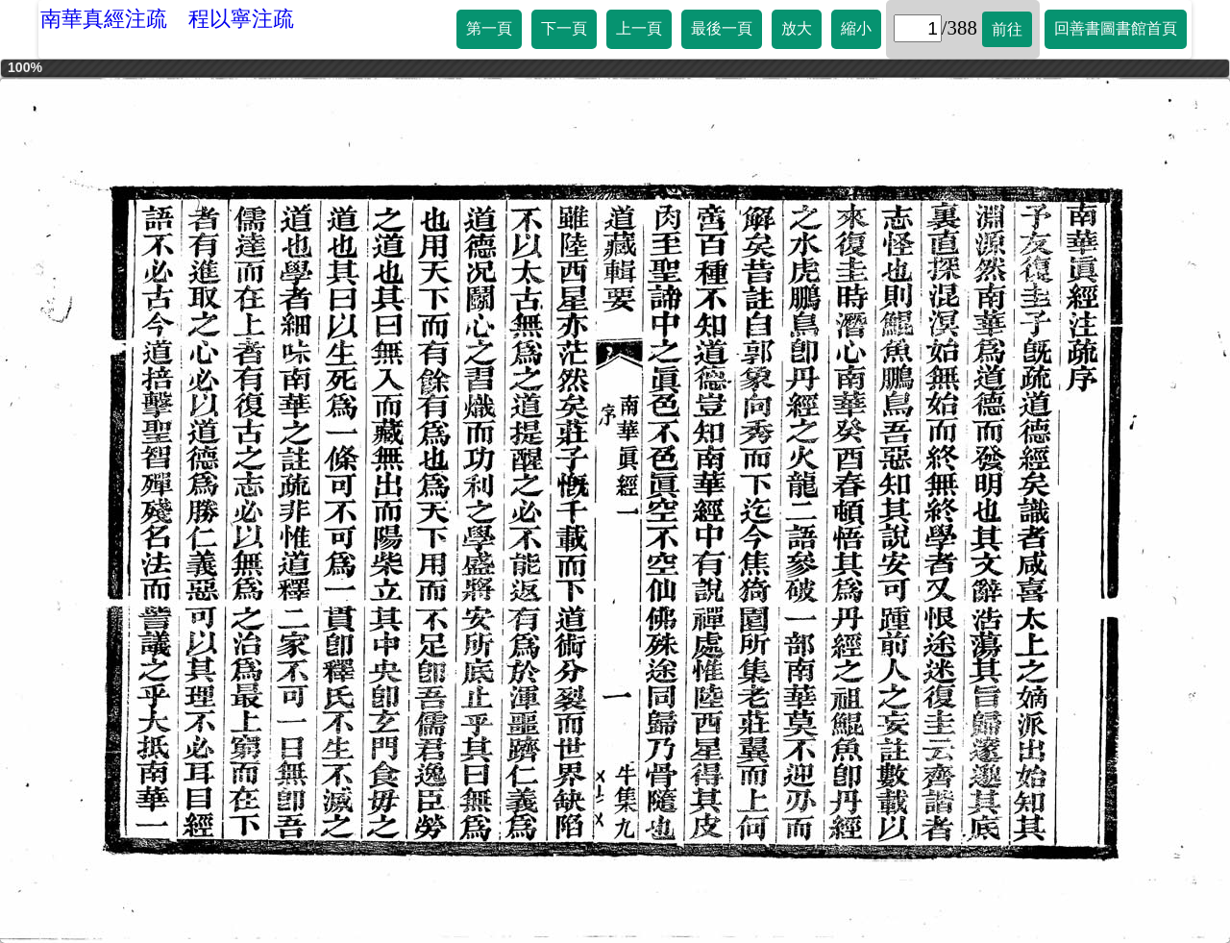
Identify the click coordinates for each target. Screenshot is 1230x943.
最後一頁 (721, 28)
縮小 (856, 28)
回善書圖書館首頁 (1115, 28)
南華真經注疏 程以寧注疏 (167, 19)
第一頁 (489, 28)
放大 (796, 28)
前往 (1007, 29)
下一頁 (564, 28)
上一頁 (639, 28)
